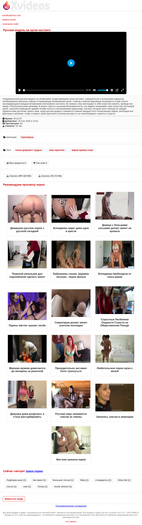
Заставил (39, 480)
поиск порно (34, 471)
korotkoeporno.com (11, 15)
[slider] (54, 90)
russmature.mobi (10, 24)
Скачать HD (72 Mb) (50, 176)
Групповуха (27, 137)
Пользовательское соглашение (71, 506)
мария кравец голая (82, 150)
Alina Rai (124, 480)
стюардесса (103, 480)
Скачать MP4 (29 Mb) (19, 176)
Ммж (84, 480)
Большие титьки (63, 480)
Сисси (11, 486)
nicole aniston (63, 486)
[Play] (19, 90)
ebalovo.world (9, 19)
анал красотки (56, 150)
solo (27, 486)
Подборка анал (16, 480)
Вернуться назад (14, 499)
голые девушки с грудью (28, 150)
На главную (71, 521)
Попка (42, 486)
